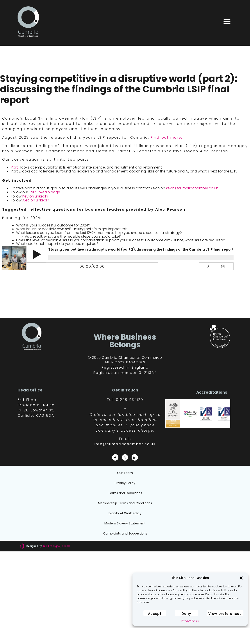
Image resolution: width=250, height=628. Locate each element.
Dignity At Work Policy (125, 513)
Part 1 (15, 167)
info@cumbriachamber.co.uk (125, 444)
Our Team (125, 473)
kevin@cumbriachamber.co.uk (192, 188)
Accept (155, 613)
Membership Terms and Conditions (125, 503)
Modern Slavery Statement (125, 523)
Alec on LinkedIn (35, 200)
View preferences (225, 613)
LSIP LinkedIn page (44, 192)
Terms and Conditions (125, 493)
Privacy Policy (190, 621)
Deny (186, 613)
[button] (241, 578)
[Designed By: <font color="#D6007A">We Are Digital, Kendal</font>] (22, 546)
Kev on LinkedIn (35, 196)
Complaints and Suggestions (125, 533)
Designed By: (48, 546)
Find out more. (166, 137)
